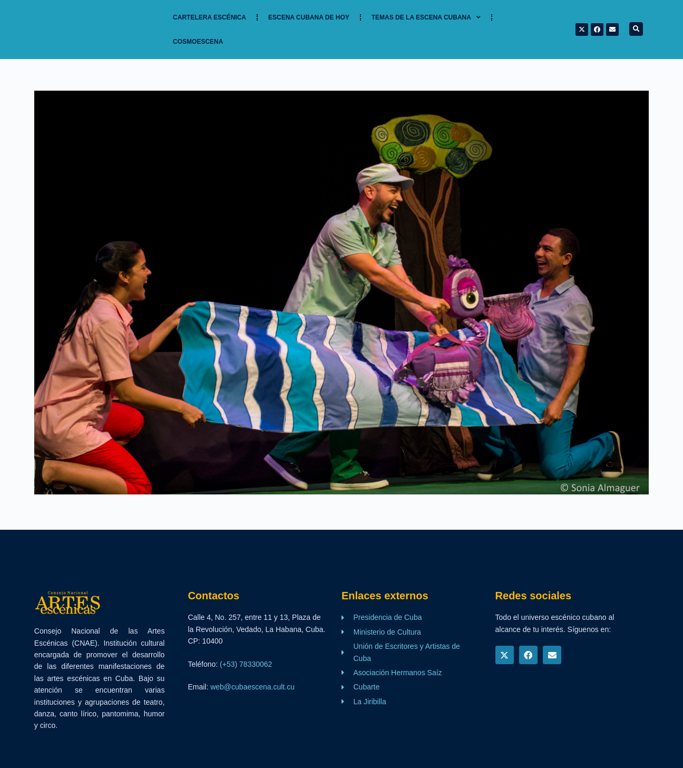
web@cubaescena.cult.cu (252, 687)
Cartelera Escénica (209, 17)
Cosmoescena (198, 41)
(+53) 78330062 (246, 664)
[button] (636, 29)
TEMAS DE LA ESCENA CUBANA (426, 17)
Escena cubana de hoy (308, 17)
